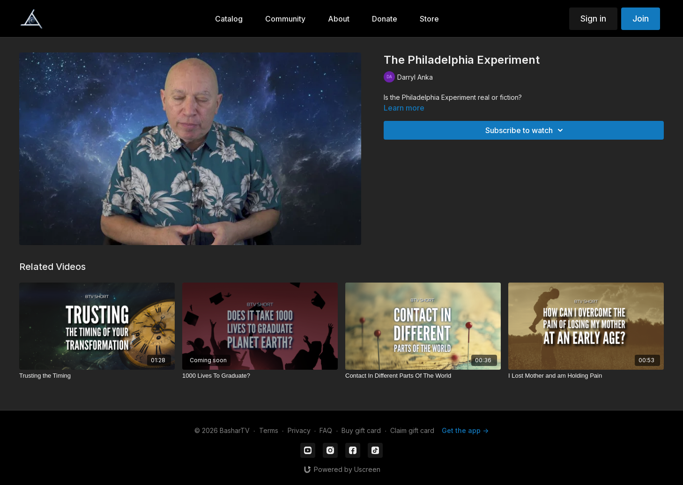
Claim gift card (412, 430)
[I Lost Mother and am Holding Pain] (586, 376)
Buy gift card (361, 430)
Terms (268, 430)
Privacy (299, 430)
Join (640, 18)
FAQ (325, 430)
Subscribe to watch (525, 130)
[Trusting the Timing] (97, 376)
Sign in (593, 18)
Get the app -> (465, 430)
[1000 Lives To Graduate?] (260, 376)
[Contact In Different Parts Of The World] (423, 376)
